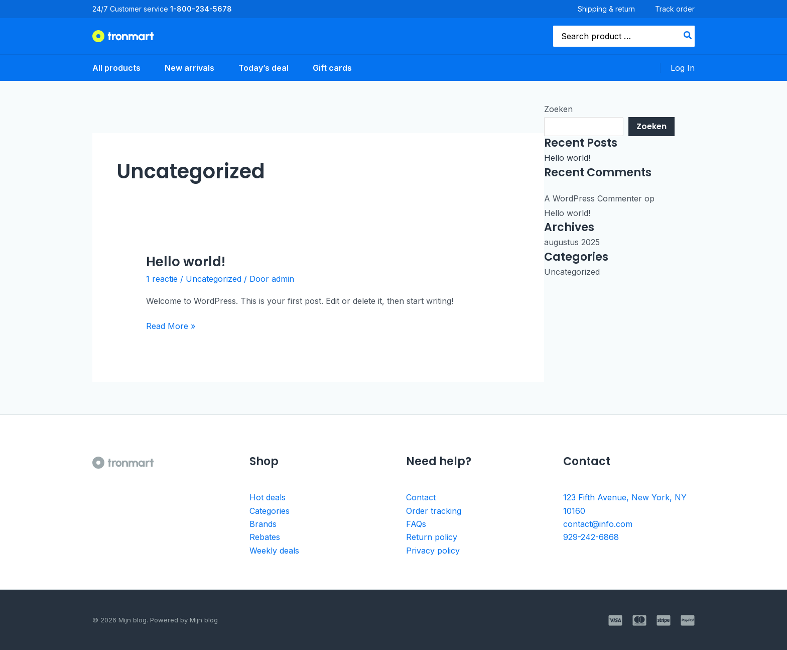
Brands (263, 524)
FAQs (416, 524)
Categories (269, 511)
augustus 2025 (572, 242)
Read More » (170, 325)
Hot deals (267, 497)
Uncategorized (213, 279)
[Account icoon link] (683, 67)
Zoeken (558, 109)
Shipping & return (606, 9)
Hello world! (185, 262)
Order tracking (433, 511)
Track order (675, 9)
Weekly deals (274, 551)
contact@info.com (597, 524)
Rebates (264, 537)
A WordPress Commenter (593, 198)
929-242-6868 (591, 537)
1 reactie (162, 279)
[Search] (688, 36)
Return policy (431, 537)
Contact (421, 497)
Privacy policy (433, 551)
